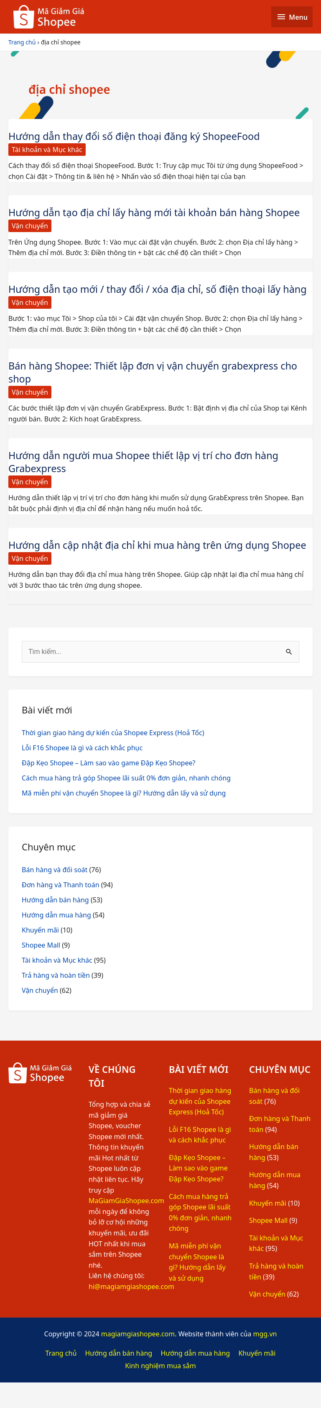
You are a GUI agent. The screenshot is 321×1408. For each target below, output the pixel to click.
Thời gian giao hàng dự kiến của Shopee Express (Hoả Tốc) (113, 758)
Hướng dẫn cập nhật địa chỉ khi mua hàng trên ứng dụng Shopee (142, 563)
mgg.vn (265, 1359)
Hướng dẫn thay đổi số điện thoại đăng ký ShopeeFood (137, 136)
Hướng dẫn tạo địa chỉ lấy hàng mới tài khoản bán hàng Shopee (158, 212)
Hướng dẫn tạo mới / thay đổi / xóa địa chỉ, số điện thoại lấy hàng (148, 295)
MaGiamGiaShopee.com (126, 1226)
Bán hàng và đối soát (54, 895)
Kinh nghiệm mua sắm (160, 1391)
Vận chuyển (30, 225)
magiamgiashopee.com (138, 1359)
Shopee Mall (41, 970)
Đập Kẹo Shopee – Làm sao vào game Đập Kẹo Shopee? (108, 788)
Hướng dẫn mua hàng (56, 940)
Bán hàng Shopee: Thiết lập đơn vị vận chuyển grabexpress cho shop (157, 384)
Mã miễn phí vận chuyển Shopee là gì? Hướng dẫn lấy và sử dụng (124, 818)
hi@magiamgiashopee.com (131, 1312)
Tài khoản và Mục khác (47, 149)
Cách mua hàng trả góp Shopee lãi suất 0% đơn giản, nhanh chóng (126, 803)
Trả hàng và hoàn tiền (56, 1000)
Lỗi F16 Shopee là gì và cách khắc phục (82, 773)
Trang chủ (61, 1378)
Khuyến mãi (40, 955)
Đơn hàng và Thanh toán (60, 910)
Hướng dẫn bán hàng (55, 925)
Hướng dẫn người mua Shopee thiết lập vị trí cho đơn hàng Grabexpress (147, 474)
